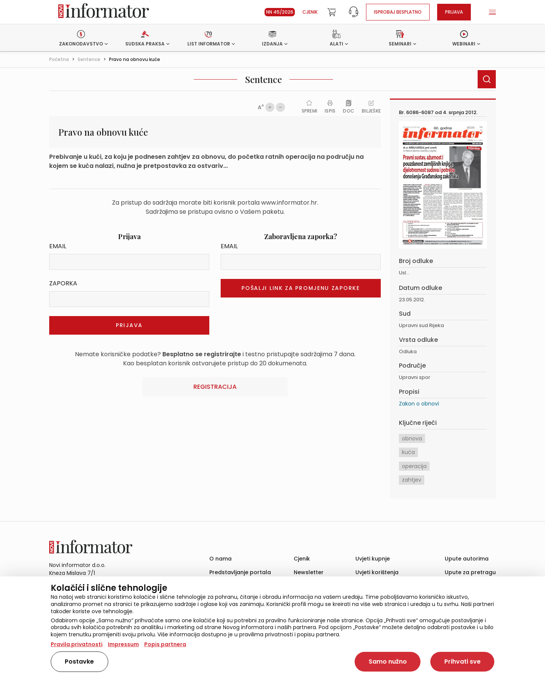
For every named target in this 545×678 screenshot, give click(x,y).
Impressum (123, 644)
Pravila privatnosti (77, 644)
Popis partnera (165, 644)
